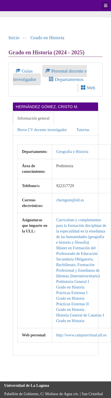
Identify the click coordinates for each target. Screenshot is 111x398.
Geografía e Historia (72, 152)
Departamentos (66, 79)
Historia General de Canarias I (80, 315)
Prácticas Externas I (71, 293)
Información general (33, 118)
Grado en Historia (47, 37)
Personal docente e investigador (50, 75)
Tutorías (82, 130)
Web (88, 87)
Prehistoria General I (72, 282)
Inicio (13, 37)
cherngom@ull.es (70, 200)
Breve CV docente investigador (42, 130)
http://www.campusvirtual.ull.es (81, 335)
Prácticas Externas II (72, 304)
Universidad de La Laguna (19, 5)
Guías (25, 71)
